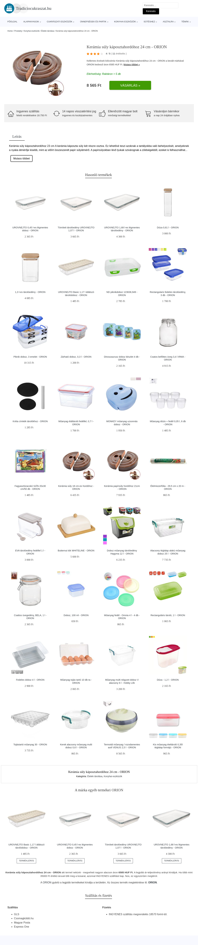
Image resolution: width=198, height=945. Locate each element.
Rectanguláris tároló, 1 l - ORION (168, 615)
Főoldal (12, 21)
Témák (185, 21)
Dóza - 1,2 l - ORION (168, 680)
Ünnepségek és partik (93, 21)
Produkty (18, 31)
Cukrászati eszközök (59, 21)
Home (10, 31)
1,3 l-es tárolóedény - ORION (30, 292)
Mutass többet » (132, 64)
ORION (90, 64)
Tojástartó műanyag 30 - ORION (30, 744)
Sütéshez (149, 21)
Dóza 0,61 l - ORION (168, 227)
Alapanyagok (31, 21)
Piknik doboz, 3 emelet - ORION (30, 356)
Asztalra (168, 21)
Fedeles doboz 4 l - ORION (30, 680)
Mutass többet (21, 158)
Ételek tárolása (47, 31)
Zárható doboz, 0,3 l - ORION (76, 356)
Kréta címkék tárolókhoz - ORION (30, 421)
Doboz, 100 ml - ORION (76, 615)
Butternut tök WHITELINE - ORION (76, 550)
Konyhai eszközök (125, 21)
